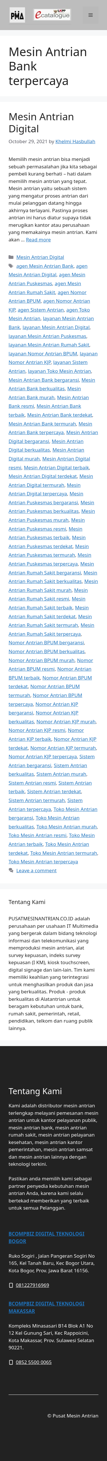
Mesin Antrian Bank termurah (42, 423)
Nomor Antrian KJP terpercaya (43, 756)
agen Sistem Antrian (41, 309)
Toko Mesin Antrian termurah (63, 853)
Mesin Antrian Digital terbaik (56, 467)
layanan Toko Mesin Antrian (59, 371)
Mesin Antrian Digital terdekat (43, 476)
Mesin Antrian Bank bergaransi (44, 380)
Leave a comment (36, 870)
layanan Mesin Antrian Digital (56, 327)
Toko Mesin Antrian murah (67, 826)
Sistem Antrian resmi (32, 782)
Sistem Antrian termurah (37, 800)
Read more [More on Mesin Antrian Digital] (38, 239)
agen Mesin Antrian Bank (45, 266)
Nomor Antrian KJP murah (66, 721)
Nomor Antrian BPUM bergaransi (46, 642)
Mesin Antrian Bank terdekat (59, 414)
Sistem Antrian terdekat (54, 791)
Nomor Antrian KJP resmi (37, 730)
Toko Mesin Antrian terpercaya (43, 861)
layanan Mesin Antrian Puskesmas (47, 336)
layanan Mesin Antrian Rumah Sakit (49, 344)
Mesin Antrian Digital (41, 122)
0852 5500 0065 (34, 1362)
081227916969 (32, 1285)
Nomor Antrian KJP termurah (63, 748)
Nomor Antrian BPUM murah (41, 660)
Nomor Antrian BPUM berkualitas (47, 651)
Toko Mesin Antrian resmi (37, 835)
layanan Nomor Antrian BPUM (43, 353)
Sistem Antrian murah (61, 774)
